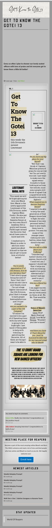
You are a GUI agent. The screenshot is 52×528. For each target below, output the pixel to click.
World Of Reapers (15, 519)
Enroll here (26, 459)
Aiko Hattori (10, 427)
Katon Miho (10, 418)
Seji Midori (21, 81)
